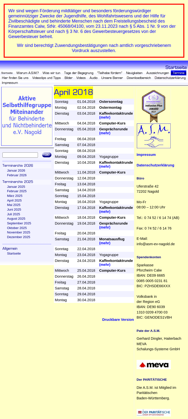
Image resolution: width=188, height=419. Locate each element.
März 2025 (15, 196)
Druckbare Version (118, 320)
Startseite (14, 253)
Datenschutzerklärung (155, 165)
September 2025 (19, 223)
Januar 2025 (16, 187)
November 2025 (18, 232)
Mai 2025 (14, 205)
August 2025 (16, 218)
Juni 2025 (14, 209)
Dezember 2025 (18, 237)
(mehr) (104, 117)
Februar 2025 (17, 191)
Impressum (146, 155)
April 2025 (14, 200)
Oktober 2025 (17, 228)
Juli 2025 (13, 214)
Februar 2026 (17, 175)
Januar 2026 (16, 170)
